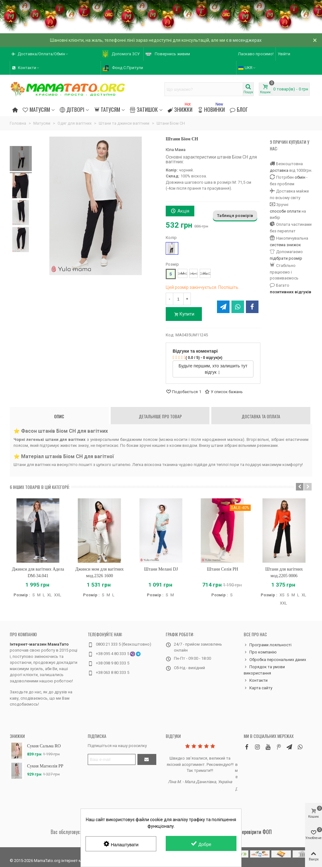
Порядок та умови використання (264, 669)
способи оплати (285, 211)
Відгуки (173, 736)
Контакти (256, 680)
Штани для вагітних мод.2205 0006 (284, 572)
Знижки (180, 108)
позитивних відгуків (290, 292)
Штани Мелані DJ (161, 569)
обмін (300, 177)
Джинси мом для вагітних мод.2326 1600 (99, 572)
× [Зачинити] (315, 40)
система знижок (285, 244)
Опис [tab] (59, 416)
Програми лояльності (267, 645)
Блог (238, 109)
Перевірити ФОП (255, 832)
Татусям (107, 109)
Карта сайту (258, 688)
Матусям (36, 109)
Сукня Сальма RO (44, 746)
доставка (279, 170)
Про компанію (23, 634)
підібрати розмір (286, 258)
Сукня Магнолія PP (45, 766)
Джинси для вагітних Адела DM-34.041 (38, 572)
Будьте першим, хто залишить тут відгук (213, 369)
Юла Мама (176, 149)
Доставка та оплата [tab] (261, 416)
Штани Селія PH (222, 569)
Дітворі (72, 109)
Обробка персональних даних (275, 660)
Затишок (144, 109)
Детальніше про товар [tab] (160, 416)
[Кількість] (178, 299)
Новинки (211, 108)
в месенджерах (245, 40)
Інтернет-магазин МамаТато (39, 644)
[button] (299, 486)
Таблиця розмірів (235, 215)
